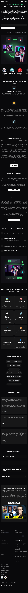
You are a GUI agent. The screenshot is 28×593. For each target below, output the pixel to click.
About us (2, 530)
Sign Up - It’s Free (24, 1)
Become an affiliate (4, 547)
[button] (1, 1)
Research (2, 554)
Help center (3, 550)
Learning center (4, 552)
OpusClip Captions (19, 536)
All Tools (6, 4)
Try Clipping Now (14, 165)
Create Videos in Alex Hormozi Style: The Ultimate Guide (20, 560)
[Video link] (14, 25)
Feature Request (18, 534)
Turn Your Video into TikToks (14, 189)
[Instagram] (14, 586)
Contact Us (3, 534)
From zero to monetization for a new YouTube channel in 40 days (21, 552)
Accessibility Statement (5, 572)
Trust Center (3, 574)
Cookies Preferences (5, 570)
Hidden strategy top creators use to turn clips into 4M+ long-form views (21, 545)
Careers (5, 532)
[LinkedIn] (11, 586)
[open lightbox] (14, 512)
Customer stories (4, 543)
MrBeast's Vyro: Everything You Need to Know (21, 549)
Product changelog (18, 532)
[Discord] (9, 586)
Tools (16, 530)
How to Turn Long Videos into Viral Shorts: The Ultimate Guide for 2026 (21, 556)
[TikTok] (4, 586)
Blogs (2, 545)
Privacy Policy (3, 568)
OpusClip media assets (5, 548)
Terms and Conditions (5, 566)
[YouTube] (2, 586)
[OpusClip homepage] (5, 1)
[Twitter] (7, 586)
